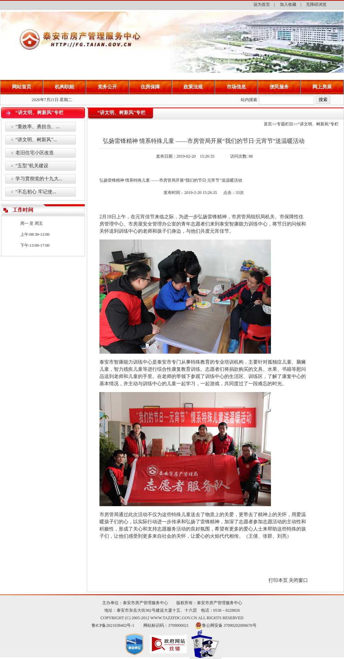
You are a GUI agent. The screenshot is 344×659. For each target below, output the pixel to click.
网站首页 (21, 86)
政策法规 (193, 86)
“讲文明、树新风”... (36, 139)
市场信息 (236, 86)
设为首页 (261, 4)
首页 (268, 124)
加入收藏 (288, 4)
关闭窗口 (298, 580)
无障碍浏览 (316, 4)
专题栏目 (285, 124)
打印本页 (278, 580)
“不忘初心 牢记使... (35, 191)
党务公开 (107, 86)
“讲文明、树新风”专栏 (318, 124)
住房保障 (150, 86)
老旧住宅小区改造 (34, 152)
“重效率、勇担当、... (37, 126)
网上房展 (322, 86)
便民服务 (279, 86)
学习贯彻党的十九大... (38, 178)
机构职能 (64, 86)
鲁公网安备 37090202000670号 (229, 625)
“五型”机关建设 (31, 165)
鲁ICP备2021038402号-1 (113, 625)
